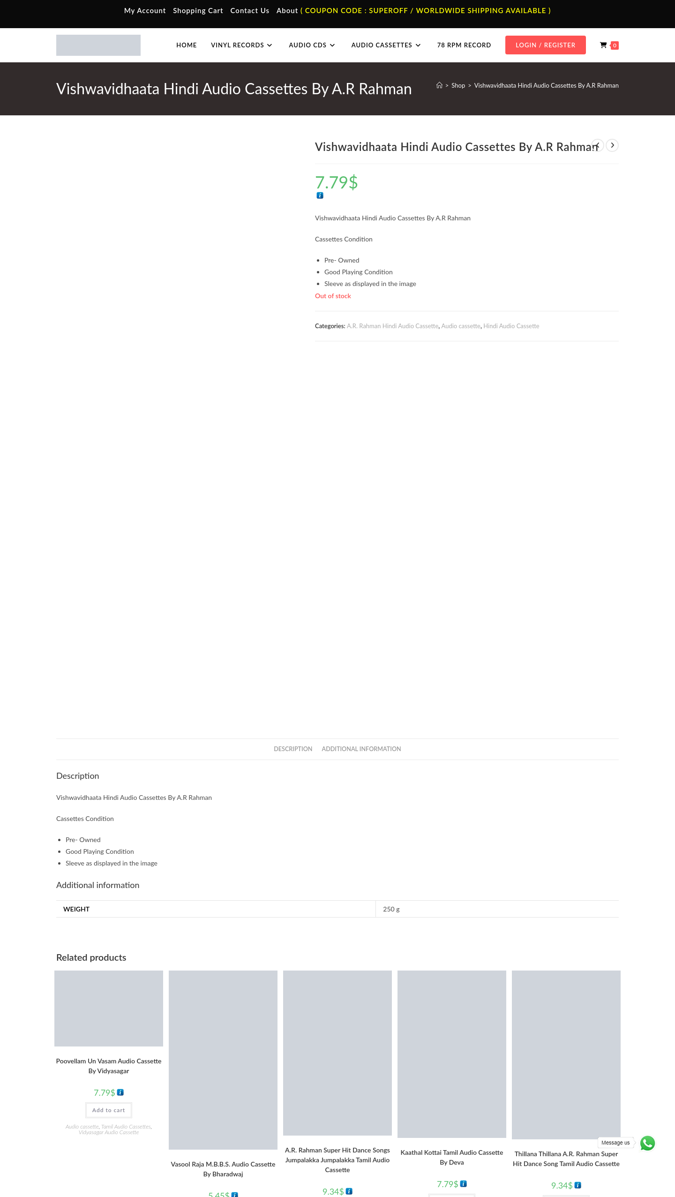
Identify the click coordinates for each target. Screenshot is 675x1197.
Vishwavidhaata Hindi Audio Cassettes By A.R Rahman (546, 85)
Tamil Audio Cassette (241, 1084)
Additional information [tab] (361, 525)
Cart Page (85, 1125)
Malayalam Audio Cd (522, 1125)
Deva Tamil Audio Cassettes (469, 994)
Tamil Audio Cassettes (126, 902)
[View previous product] (597, 145)
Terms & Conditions (450, 1170)
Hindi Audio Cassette (511, 326)
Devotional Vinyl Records (387, 1140)
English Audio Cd (517, 1140)
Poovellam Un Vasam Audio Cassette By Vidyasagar (109, 842)
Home (81, 1084)
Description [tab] (293, 525)
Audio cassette (461, 326)
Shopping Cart (198, 10)
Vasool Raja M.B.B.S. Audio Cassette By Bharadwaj (223, 945)
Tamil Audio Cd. (515, 1084)
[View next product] (612, 145)
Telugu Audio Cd (516, 1112)
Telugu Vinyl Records (381, 1125)
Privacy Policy (497, 1170)
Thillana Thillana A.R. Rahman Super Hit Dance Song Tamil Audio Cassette (566, 935)
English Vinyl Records (382, 1112)
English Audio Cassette (243, 1140)
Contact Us (250, 10)
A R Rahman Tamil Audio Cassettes (329, 1001)
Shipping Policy (539, 1170)
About (287, 10)
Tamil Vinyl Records (379, 1084)
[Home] (439, 85)
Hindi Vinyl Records (380, 1098)
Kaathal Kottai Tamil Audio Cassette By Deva (452, 933)
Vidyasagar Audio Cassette (109, 908)
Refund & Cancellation (591, 1170)
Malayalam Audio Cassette (248, 1125)
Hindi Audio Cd (515, 1098)
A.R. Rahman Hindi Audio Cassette (392, 326)
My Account (145, 10)
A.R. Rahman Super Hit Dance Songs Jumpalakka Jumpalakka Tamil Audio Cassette (337, 936)
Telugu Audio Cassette (242, 1112)
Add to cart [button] (108, 886)
